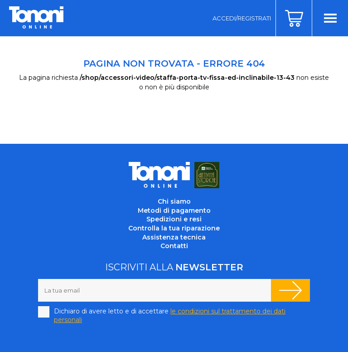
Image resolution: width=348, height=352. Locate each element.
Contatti (174, 246)
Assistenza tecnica (174, 237)
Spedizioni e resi (174, 219)
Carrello (294, 18)
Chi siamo (174, 201)
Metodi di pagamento (174, 210)
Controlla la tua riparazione (174, 228)
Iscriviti (290, 290)
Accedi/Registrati (242, 18)
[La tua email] (154, 290)
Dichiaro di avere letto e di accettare (169, 315)
